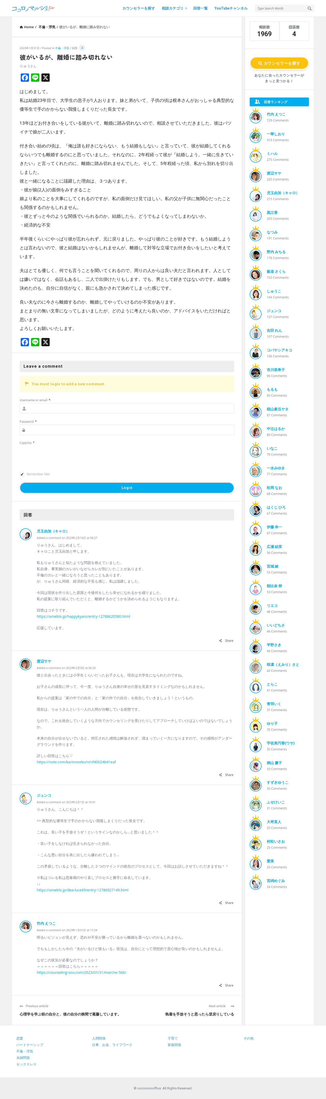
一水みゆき (276, 468)
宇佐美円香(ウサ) (281, 743)
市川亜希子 (276, 370)
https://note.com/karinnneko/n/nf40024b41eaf (76, 761)
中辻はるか (276, 429)
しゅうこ (274, 291)
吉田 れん (274, 330)
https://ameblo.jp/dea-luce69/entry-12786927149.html (83, 889)
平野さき (274, 645)
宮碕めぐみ (276, 881)
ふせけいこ (276, 802)
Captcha (27, 443)
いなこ (272, 448)
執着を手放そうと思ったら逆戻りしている (199, 1014)
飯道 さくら (276, 271)
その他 (248, 1038)
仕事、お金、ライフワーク (112, 1045)
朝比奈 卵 (274, 586)
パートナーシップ (29, 1045)
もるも (272, 389)
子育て (173, 1038)
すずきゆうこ (277, 782)
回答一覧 (200, 8)
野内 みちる (276, 252)
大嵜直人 (274, 822)
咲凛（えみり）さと (283, 665)
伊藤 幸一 (274, 527)
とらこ (272, 684)
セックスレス (26, 1064)
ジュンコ (44, 795)
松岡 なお (274, 488)
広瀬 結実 (274, 547)
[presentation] (59, 456)
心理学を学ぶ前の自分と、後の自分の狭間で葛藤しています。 (70, 1014)
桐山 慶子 (274, 763)
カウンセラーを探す (138, 8)
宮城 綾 (272, 566)
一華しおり (276, 134)
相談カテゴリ (174, 8)
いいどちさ (276, 625)
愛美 (270, 861)
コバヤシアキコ (279, 350)
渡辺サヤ (44, 661)
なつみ (272, 232)
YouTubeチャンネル (231, 8)
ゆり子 (272, 723)
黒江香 (272, 212)
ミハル (272, 154)
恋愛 (19, 1038)
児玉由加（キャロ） (53, 531)
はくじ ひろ (276, 507)
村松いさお (276, 841)
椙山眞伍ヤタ (277, 409)
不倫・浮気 (62, 48)
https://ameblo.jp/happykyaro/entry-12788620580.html (83, 616)
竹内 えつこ (46, 923)
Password (28, 421)
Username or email (35, 400)
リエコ (272, 606)
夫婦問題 (23, 1058)
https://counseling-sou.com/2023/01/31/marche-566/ (81, 972)
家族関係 (174, 1045)
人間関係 (99, 1038)
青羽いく (274, 704)
